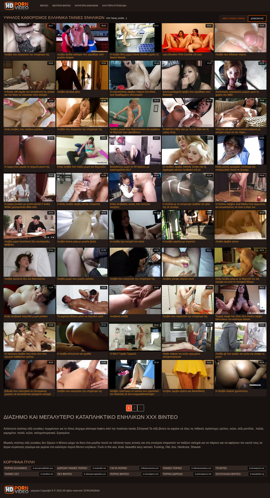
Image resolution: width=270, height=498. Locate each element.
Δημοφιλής (257, 18)
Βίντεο (44, 5)
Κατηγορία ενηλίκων (86, 5)
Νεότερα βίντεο (61, 5)
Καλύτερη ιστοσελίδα (114, 5)
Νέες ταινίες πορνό (233, 18)
